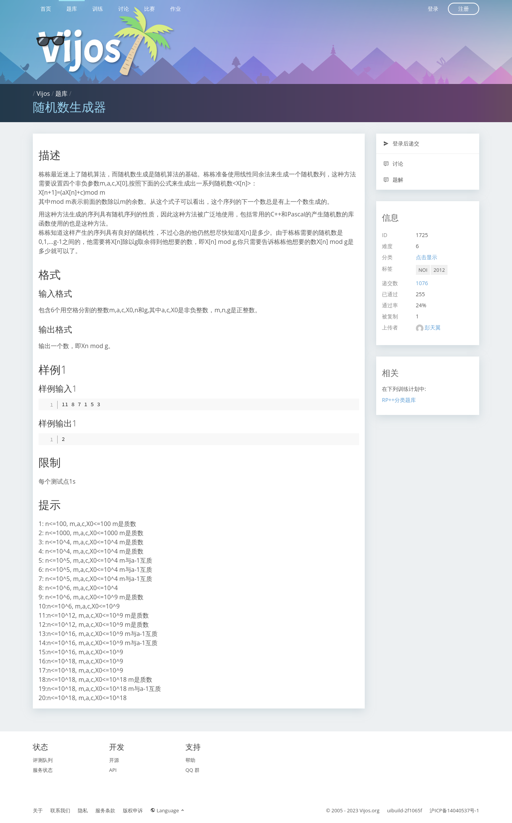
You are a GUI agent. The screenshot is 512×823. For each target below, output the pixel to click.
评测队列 (43, 760)
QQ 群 (192, 770)
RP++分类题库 (399, 399)
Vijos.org (370, 810)
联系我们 (60, 810)
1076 (422, 283)
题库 (71, 8)
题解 (393, 179)
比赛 (149, 8)
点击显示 (426, 257)
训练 (97, 8)
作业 (175, 8)
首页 (45, 8)
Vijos (43, 93)
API (113, 770)
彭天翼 (433, 327)
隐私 (83, 810)
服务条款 (105, 810)
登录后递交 (401, 143)
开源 (114, 760)
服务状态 (43, 770)
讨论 (123, 8)
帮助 (190, 760)
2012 (439, 269)
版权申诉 (133, 810)
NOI (423, 269)
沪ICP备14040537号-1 (454, 810)
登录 (433, 8)
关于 (38, 810)
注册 (463, 8)
